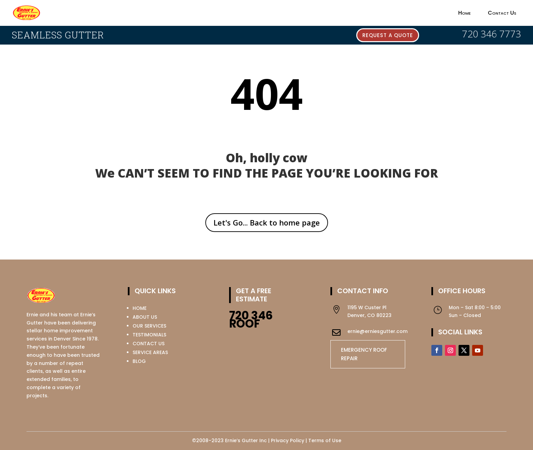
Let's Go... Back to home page (266, 222)
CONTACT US (149, 343)
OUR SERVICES (149, 325)
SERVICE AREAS (150, 352)
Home (464, 13)
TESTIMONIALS (149, 334)
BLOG (139, 361)
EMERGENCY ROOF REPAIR (364, 354)
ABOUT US (145, 317)
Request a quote (387, 35)
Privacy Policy (287, 440)
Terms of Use (324, 440)
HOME (140, 308)
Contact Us (502, 13)
